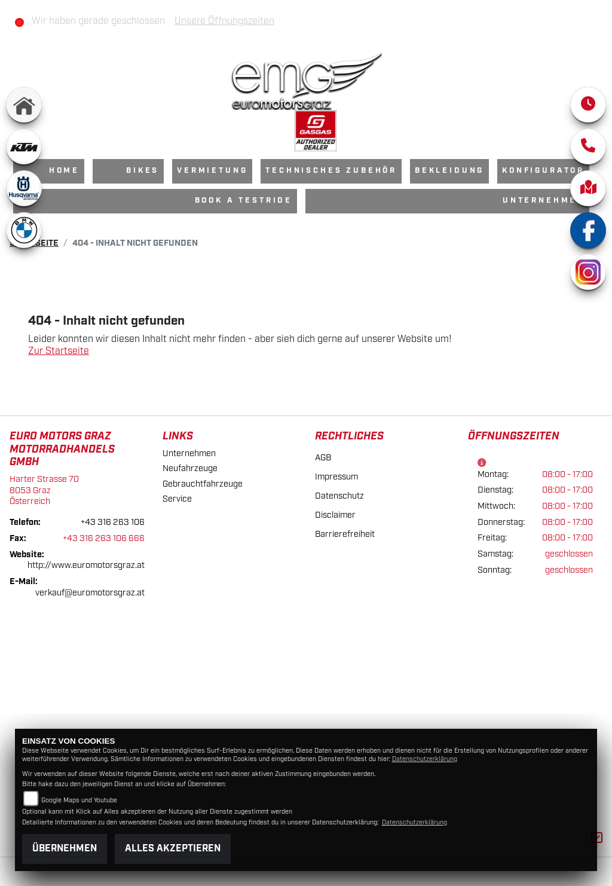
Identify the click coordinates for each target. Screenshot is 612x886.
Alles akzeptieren (173, 848)
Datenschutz (339, 496)
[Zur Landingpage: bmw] (24, 230)
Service (177, 499)
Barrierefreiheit (345, 534)
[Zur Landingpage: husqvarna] (24, 188)
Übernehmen (64, 848)
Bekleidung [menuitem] (449, 171)
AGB (323, 457)
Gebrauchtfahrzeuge (203, 484)
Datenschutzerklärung (424, 759)
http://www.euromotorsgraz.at (86, 565)
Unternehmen (189, 453)
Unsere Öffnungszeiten (224, 21)
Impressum (336, 476)
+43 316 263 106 (113, 522)
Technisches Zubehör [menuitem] (331, 171)
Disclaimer (335, 515)
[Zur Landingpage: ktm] (24, 146)
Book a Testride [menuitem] (244, 200)
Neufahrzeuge (190, 468)
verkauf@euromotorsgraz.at (90, 592)
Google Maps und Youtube (79, 800)
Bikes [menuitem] (142, 171)
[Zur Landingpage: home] (24, 105)
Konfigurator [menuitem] (543, 171)
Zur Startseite (58, 351)
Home (64, 171)
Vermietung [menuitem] (212, 171)
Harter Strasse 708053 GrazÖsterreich (44, 490)
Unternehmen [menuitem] (544, 200)
